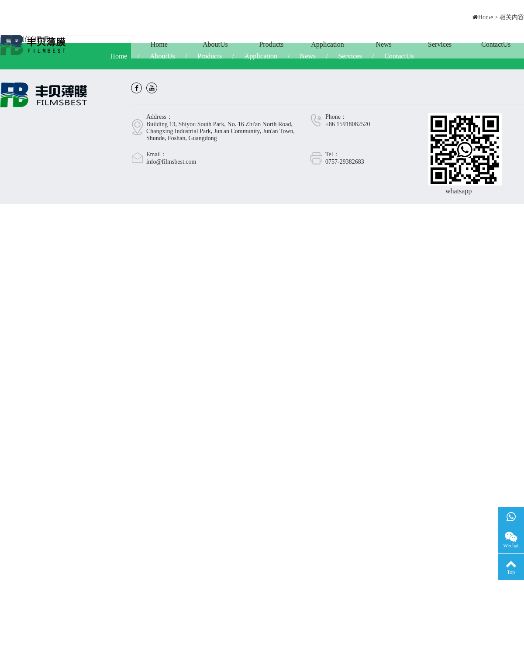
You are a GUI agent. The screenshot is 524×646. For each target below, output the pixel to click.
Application (327, 44)
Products (271, 44)
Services (440, 44)
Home (159, 44)
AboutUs (215, 44)
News (383, 44)
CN (493, 15)
